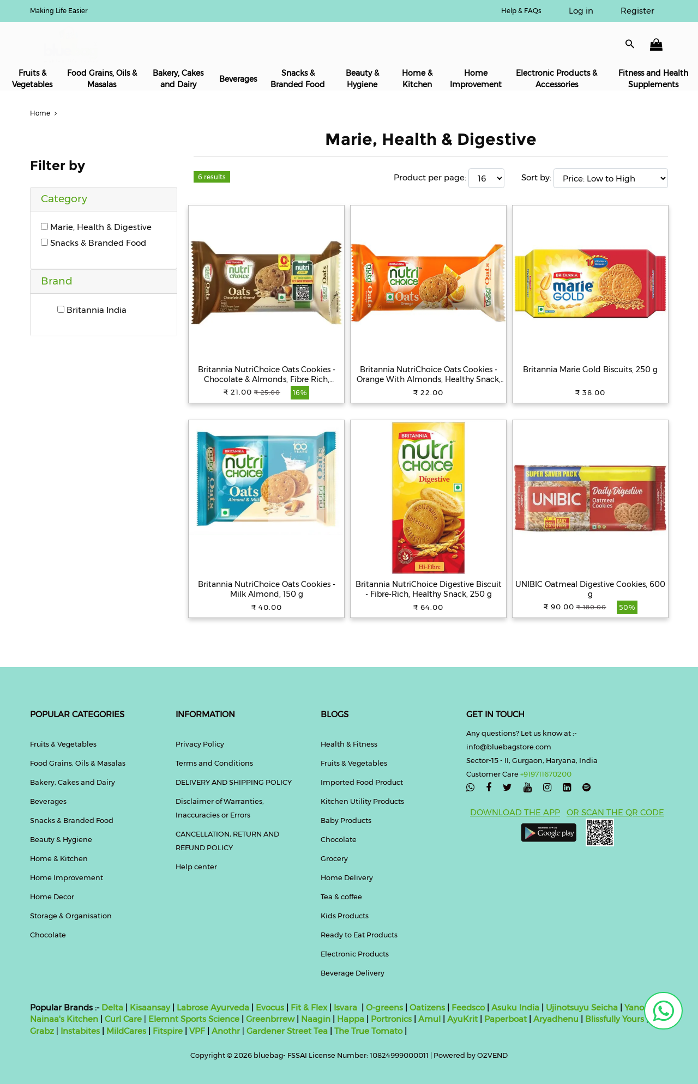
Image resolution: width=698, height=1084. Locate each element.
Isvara (345, 1007)
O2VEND (492, 1055)
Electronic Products (355, 953)
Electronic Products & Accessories (556, 78)
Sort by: (536, 177)
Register (637, 10)
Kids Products (345, 915)
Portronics (391, 1019)
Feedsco (467, 1007)
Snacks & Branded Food (297, 78)
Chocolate (48, 934)
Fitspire (168, 1031)
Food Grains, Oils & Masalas (102, 78)
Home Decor (52, 896)
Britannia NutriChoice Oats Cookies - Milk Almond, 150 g (266, 589)
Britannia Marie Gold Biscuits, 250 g (590, 369)
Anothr (226, 1031)
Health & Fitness (349, 744)
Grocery (334, 858)
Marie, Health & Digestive (96, 227)
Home (44, 113)
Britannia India (92, 310)
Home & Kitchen (417, 78)
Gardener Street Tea (288, 1031)
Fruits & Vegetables (32, 78)
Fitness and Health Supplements (653, 78)
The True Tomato (369, 1031)
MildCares (126, 1031)
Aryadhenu (556, 1019)
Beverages (238, 79)
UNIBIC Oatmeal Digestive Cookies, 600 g (590, 589)
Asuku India (515, 1007)
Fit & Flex (309, 1007)
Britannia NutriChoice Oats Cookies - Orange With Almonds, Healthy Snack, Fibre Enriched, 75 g (429, 374)
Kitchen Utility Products (362, 801)
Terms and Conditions (214, 763)
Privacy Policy (200, 744)
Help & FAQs (521, 11)
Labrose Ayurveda (213, 1007)
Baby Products (346, 820)
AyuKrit (462, 1019)
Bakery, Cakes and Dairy (178, 78)
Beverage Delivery (352, 972)
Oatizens (427, 1007)
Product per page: (430, 177)
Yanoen (639, 1007)
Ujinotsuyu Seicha (582, 1007)
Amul (428, 1019)
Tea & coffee (341, 896)
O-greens (383, 1007)
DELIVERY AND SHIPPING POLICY (234, 782)
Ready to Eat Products (359, 934)
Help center (196, 866)
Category (64, 198)
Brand (57, 281)
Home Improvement (476, 78)
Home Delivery (347, 877)
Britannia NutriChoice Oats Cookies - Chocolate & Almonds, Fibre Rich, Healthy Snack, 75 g (266, 374)
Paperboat (505, 1019)
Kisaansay (150, 1007)
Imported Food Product (362, 782)
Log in (581, 10)
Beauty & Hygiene (362, 78)
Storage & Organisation (71, 915)
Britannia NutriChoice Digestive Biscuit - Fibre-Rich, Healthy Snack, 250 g (429, 589)
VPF (197, 1031)
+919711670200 (545, 774)
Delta (112, 1007)
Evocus (270, 1007)
